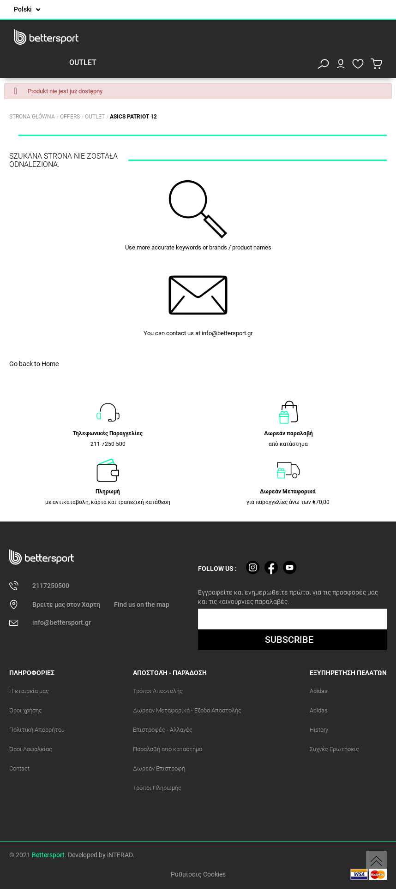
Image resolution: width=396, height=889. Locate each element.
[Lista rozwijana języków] (27, 9)
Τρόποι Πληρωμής (157, 787)
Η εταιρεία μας (29, 690)
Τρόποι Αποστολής (158, 690)
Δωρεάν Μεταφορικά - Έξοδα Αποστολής (187, 710)
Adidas (319, 690)
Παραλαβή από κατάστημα (167, 749)
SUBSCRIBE (289, 639)
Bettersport (48, 855)
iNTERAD (119, 855)
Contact (19, 768)
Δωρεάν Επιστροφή (159, 768)
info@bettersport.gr (227, 333)
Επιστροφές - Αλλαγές (162, 729)
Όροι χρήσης (25, 710)
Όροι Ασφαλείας (30, 749)
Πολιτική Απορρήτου (37, 729)
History (319, 729)
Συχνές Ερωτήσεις (334, 749)
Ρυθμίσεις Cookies (198, 874)
